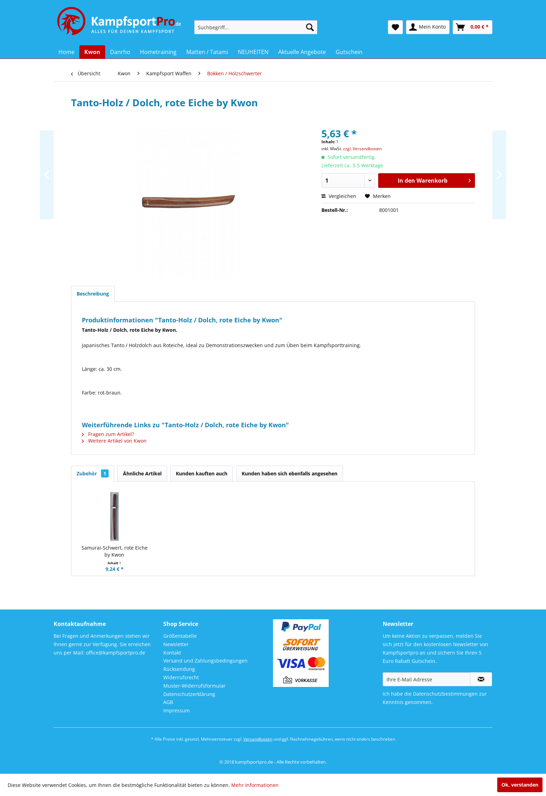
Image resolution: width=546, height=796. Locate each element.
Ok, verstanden (519, 784)
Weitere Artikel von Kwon (114, 440)
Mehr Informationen (255, 785)
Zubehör (93, 473)
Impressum (176, 710)
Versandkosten (257, 739)
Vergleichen (338, 196)
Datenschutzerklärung (189, 694)
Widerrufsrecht (181, 677)
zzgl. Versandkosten (362, 149)
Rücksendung (179, 669)
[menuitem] (255, 27)
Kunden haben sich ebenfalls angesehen (289, 473)
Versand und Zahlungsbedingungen (205, 660)
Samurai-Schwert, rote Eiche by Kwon (114, 551)
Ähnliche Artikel (142, 473)
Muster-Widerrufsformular (194, 685)
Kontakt (172, 652)
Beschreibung (93, 293)
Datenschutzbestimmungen (445, 693)
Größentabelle (180, 636)
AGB (168, 702)
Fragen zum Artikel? (108, 434)
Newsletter (176, 644)
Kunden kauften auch (201, 473)
